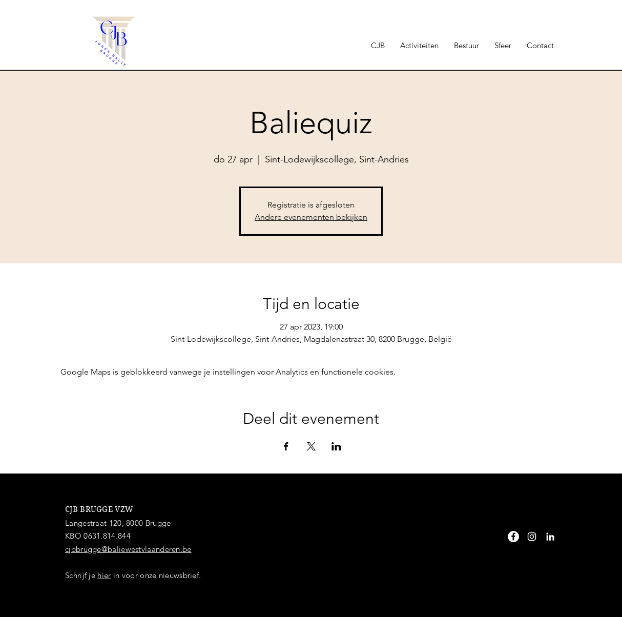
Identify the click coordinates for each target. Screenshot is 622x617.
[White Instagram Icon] (531, 536)
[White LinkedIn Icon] (550, 536)
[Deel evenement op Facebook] (286, 446)
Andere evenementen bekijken (311, 217)
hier (104, 575)
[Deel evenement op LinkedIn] (336, 446)
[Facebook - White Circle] (513, 536)
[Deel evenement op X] (311, 446)
